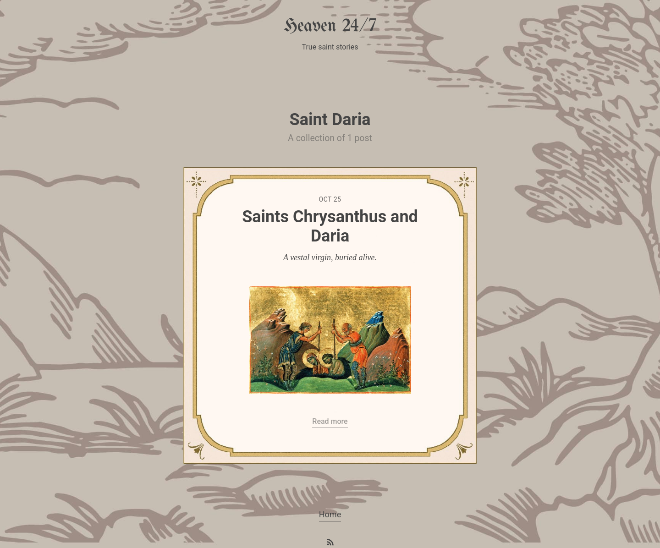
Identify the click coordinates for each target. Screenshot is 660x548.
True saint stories (330, 47)
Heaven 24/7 (330, 26)
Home (330, 514)
